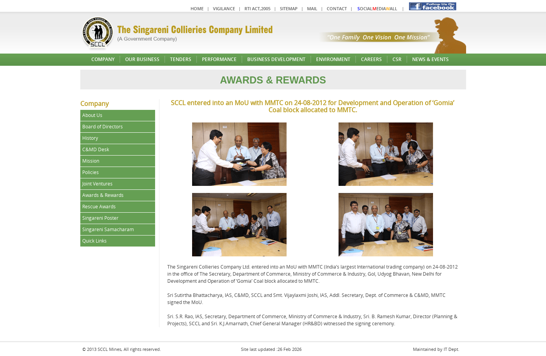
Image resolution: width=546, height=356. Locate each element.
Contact (337, 8)
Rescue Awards (99, 206)
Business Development (276, 59)
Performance (219, 59)
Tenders (180, 59)
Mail (312, 8)
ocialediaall (377, 8)
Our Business (142, 59)
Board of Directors (102, 126)
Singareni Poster (100, 218)
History (90, 138)
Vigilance (224, 8)
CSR (397, 59)
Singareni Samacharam (108, 229)
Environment (333, 59)
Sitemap (289, 8)
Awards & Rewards (103, 195)
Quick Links (94, 240)
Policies (90, 172)
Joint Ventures (97, 183)
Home (197, 8)
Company (103, 59)
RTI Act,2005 (257, 8)
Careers (371, 59)
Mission (90, 161)
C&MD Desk (95, 149)
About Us (92, 115)
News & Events (430, 59)
